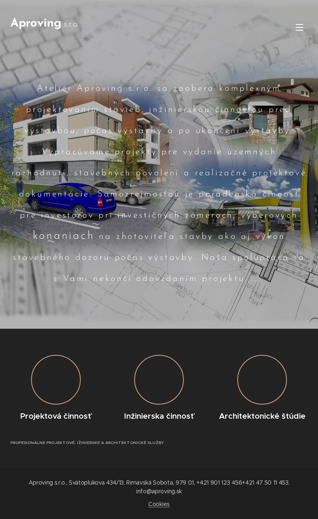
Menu (299, 27)
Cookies (159, 504)
